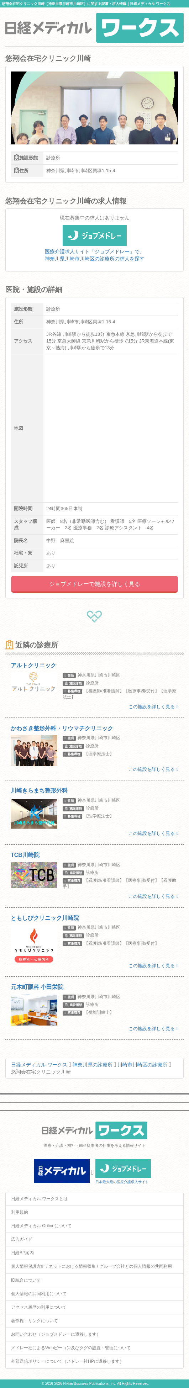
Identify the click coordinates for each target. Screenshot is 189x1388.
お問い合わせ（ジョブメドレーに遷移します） (56, 1334)
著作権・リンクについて (34, 1320)
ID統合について (26, 1280)
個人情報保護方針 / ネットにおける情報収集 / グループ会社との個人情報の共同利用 (91, 1266)
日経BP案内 (22, 1252)
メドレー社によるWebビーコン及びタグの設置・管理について (71, 1347)
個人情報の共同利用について (39, 1293)
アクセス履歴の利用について (39, 1307)
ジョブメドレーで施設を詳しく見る (94, 584)
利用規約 (19, 1212)
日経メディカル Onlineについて (41, 1225)
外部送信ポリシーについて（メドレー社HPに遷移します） (67, 1361)
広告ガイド (21, 1239)
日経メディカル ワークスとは (39, 1198)
